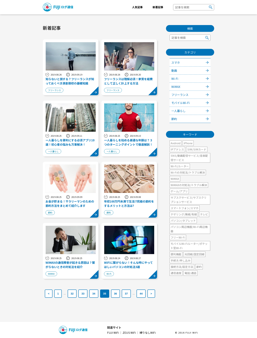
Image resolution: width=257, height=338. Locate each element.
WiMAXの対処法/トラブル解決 (189, 185)
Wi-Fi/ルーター (180, 166)
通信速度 (176, 273)
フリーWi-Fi (178, 237)
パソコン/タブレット (183, 220)
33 (82, 293)
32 (72, 293)
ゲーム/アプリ (179, 191)
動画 (174, 70)
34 (93, 293)
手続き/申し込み (180, 260)
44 (141, 293)
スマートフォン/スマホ (184, 208)
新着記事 (158, 7)
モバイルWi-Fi (180, 103)
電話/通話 (190, 273)
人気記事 (137, 7)
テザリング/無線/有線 (184, 214)
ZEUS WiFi (129, 332)
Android (175, 143)
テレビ (204, 214)
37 (126, 293)
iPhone (188, 143)
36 (115, 293)
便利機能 (176, 254)
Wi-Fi (174, 78)
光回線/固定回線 (194, 254)
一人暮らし (178, 111)
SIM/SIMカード (196, 149)
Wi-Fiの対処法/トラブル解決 (188, 172)
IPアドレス (177, 149)
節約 (174, 119)
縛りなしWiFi (148, 332)
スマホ (175, 62)
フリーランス (179, 95)
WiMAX (175, 86)
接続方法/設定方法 (182, 267)
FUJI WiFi (113, 332)
